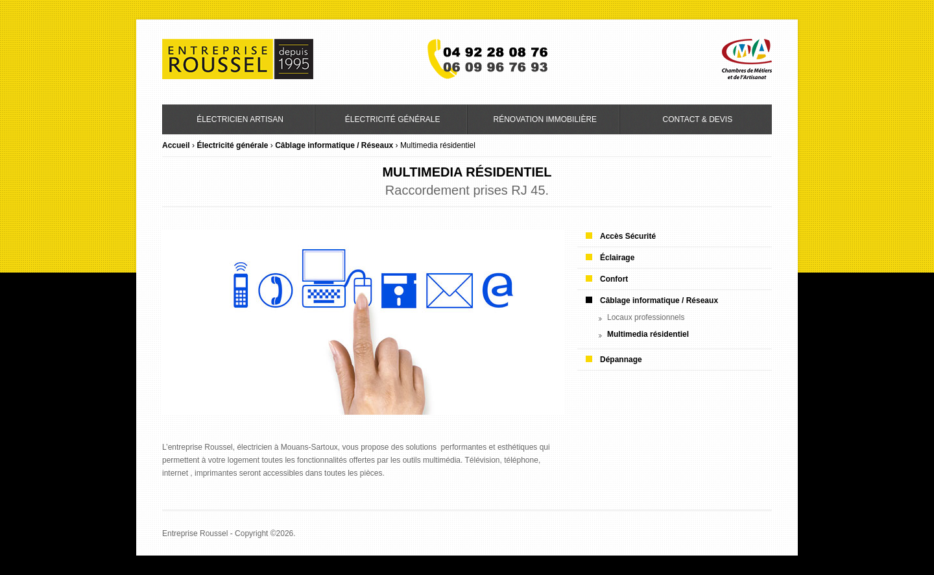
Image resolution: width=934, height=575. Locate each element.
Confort (614, 279)
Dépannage (621, 359)
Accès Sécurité (628, 236)
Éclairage (617, 257)
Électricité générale (392, 119)
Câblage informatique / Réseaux (334, 145)
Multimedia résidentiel (648, 334)
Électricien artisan (240, 119)
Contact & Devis (698, 119)
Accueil (176, 145)
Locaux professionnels (645, 317)
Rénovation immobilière (545, 119)
